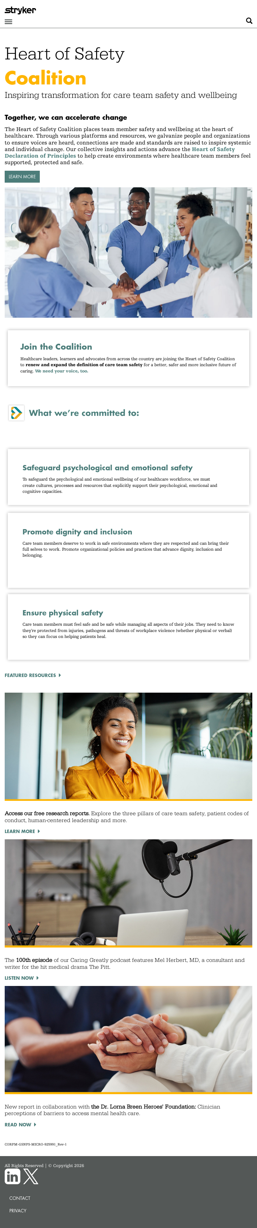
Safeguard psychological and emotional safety (108, 467)
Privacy (17, 1211)
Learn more (22, 176)
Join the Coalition (56, 346)
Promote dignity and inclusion (79, 531)
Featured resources (30, 675)
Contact (19, 1198)
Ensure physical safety (63, 612)
